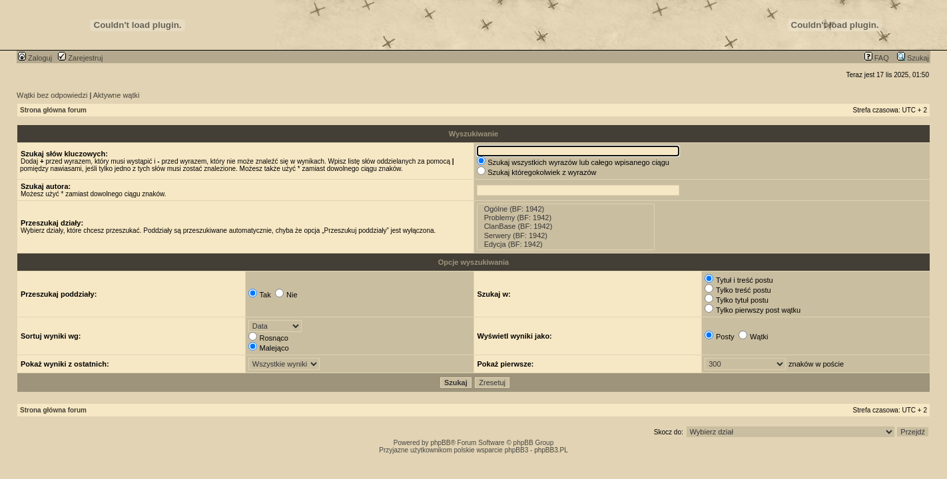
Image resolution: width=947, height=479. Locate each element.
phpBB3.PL (551, 450)
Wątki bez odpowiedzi (52, 95)
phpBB (440, 442)
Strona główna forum (53, 110)
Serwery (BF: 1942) (566, 236)
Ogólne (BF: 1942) (566, 209)
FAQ (876, 58)
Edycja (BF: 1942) (566, 244)
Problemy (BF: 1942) (566, 218)
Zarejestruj (80, 58)
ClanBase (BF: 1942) (566, 226)
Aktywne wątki (116, 95)
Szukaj (913, 58)
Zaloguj (35, 58)
